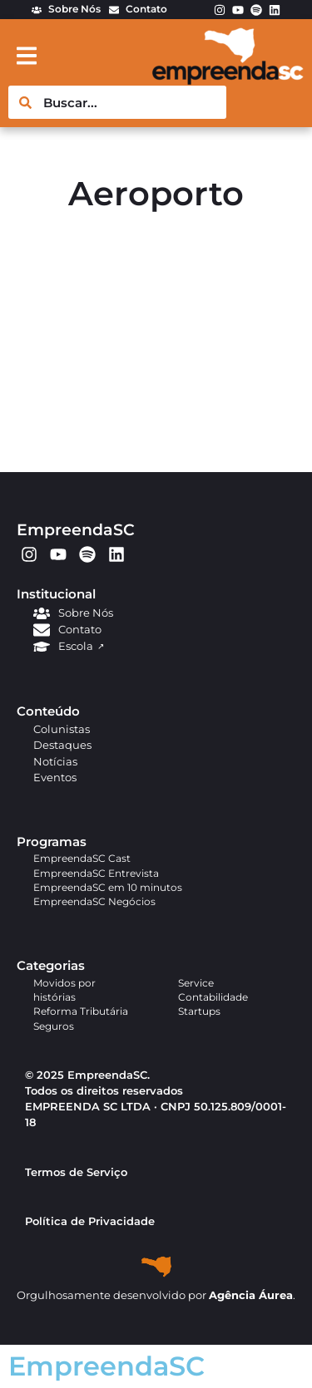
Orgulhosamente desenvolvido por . (156, 1295)
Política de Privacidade (90, 1221)
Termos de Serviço (76, 1172)
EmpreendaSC (76, 529)
